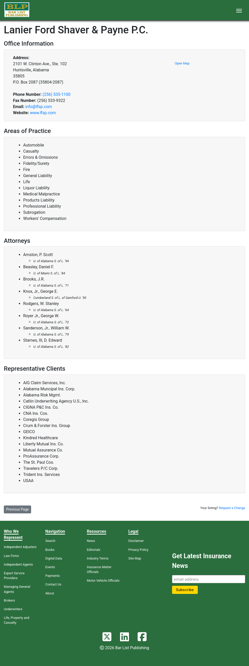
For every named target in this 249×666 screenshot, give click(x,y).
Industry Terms (98, 558)
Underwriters (13, 609)
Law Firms (11, 556)
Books (50, 550)
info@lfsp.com (38, 106)
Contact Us (53, 584)
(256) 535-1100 (56, 94)
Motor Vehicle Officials (103, 580)
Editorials (93, 550)
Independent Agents (18, 564)
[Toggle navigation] (239, 10)
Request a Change (232, 508)
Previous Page (17, 509)
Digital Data (53, 558)
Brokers (9, 600)
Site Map (134, 558)
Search (50, 541)
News (91, 541)
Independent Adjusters (20, 547)
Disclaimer (135, 541)
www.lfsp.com (43, 112)
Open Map (182, 63)
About (49, 593)
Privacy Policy (138, 550)
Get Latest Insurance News (201, 560)
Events (50, 567)
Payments (52, 576)
